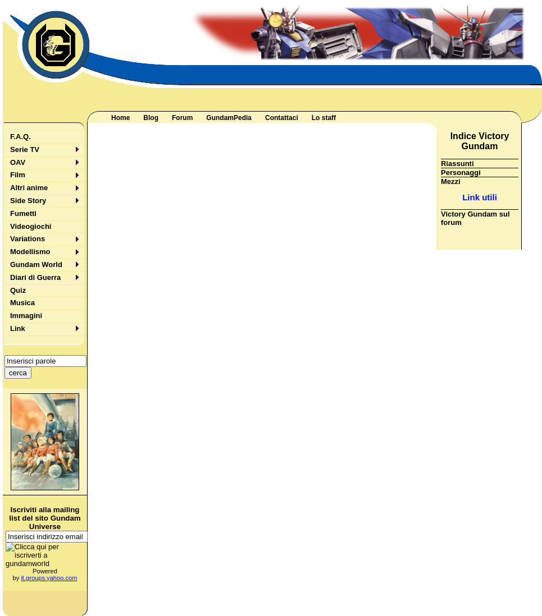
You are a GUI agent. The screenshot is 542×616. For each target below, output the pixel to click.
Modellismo (30, 251)
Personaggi (461, 172)
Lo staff (324, 118)
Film (17, 175)
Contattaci (281, 118)
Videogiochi (30, 226)
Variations (27, 239)
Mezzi (451, 181)
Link (17, 328)
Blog (150, 118)
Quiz (18, 290)
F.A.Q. (20, 136)
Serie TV (24, 149)
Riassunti (457, 163)
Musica (22, 302)
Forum (182, 118)
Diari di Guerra (35, 277)
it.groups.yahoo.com (49, 577)
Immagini (26, 315)
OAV (17, 162)
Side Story (28, 200)
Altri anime (29, 187)
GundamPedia (229, 118)
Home (120, 118)
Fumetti (23, 213)
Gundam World (36, 264)
